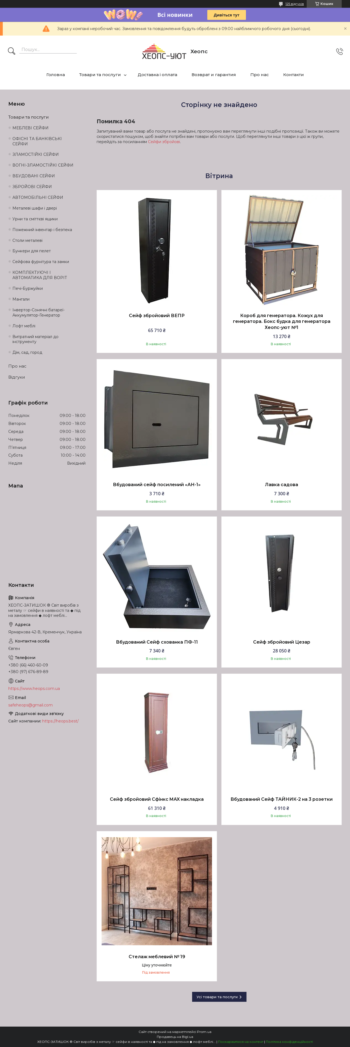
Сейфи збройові (164, 141)
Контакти (293, 74)
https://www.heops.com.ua (34, 688)
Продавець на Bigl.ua (175, 1037)
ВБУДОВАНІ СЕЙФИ (33, 175)
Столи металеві (27, 240)
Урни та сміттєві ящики (35, 218)
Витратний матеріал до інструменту (35, 339)
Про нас (259, 74)
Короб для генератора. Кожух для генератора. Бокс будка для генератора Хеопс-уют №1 (281, 321)
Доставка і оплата (157, 74)
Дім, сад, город (27, 352)
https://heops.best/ (60, 721)
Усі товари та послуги (217, 997)
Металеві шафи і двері (34, 208)
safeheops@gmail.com (30, 705)
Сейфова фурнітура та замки (40, 261)
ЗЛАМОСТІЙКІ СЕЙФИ (35, 154)
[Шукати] (12, 51)
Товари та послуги (100, 74)
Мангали (21, 299)
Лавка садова (281, 484)
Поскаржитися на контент (240, 1042)
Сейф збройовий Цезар (281, 642)
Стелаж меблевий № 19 (157, 956)
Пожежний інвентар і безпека (42, 229)
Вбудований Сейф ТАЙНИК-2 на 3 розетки (281, 799)
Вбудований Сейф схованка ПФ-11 (157, 642)
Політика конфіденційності (289, 1042)
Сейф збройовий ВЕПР (157, 315)
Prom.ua (204, 1032)
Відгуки (16, 377)
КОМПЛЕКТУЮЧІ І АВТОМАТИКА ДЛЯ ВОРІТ (39, 275)
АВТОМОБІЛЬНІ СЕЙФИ (37, 197)
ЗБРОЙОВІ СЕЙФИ (32, 186)
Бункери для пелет (31, 250)
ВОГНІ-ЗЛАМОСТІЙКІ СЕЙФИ (42, 165)
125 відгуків (294, 4)
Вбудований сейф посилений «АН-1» (157, 484)
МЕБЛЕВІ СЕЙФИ (30, 127)
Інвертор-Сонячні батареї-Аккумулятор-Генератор (38, 312)
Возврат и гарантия (214, 74)
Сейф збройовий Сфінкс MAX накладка (157, 799)
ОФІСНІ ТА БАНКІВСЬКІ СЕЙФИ (37, 141)
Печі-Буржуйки (27, 288)
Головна (55, 74)
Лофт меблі (23, 325)
